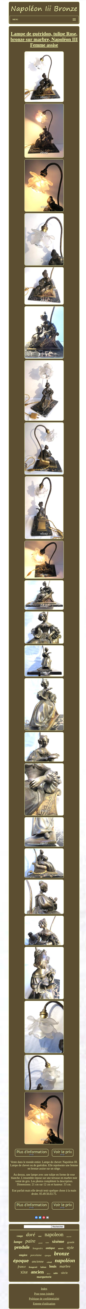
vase (39, 1236)
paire (30, 1241)
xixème (58, 1241)
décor (48, 1274)
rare (47, 1242)
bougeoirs (38, 1248)
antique (50, 1248)
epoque (48, 1255)
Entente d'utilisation (44, 1303)
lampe (18, 1242)
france (22, 1266)
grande (70, 1242)
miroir (61, 1248)
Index (44, 1288)
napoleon (54, 1234)
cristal (49, 1262)
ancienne (38, 1261)
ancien (37, 1271)
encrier (69, 1236)
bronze (61, 1254)
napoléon (65, 1260)
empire (23, 1255)
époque (21, 1261)
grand (40, 1243)
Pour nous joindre (44, 1293)
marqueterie (44, 1276)
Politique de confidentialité (44, 1298)
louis (52, 1266)
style (70, 1247)
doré (30, 1234)
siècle (64, 1272)
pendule (21, 1247)
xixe (24, 1272)
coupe (20, 1236)
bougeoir (33, 1267)
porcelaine (36, 1255)
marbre (65, 1266)
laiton (43, 1267)
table (56, 1273)
